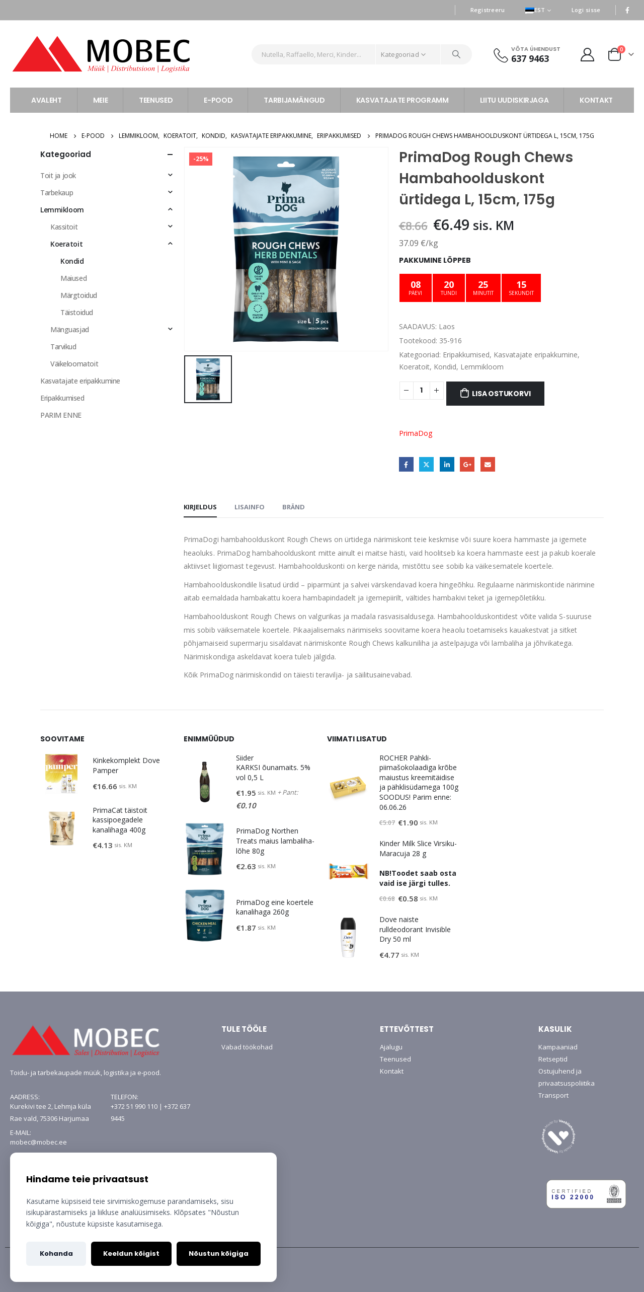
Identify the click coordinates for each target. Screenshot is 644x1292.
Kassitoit (63, 227)
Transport (553, 1095)
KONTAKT (596, 100)
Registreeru (487, 10)
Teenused (395, 1058)
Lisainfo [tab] (249, 506)
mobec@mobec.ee (38, 1142)
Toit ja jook (58, 175)
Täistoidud (76, 312)
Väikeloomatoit (74, 363)
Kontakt (392, 1071)
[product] (61, 774)
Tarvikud (63, 346)
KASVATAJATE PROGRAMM (402, 100)
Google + (467, 464)
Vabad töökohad (247, 1046)
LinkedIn (447, 464)
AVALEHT (46, 100)
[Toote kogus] (421, 391)
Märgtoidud (78, 295)
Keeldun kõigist (131, 1253)
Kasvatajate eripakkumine (536, 354)
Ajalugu (391, 1046)
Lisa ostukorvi (501, 394)
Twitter (426, 464)
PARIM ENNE (61, 415)
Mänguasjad (69, 329)
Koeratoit (414, 366)
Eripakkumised (466, 354)
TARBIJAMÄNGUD (294, 100)
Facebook (406, 464)
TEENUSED (156, 100)
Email (487, 464)
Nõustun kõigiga (219, 1253)
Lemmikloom (482, 366)
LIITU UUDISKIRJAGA (514, 100)
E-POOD (218, 100)
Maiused (73, 278)
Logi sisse (586, 10)
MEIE (100, 100)
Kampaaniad (558, 1046)
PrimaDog (415, 433)
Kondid (445, 366)
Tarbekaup (56, 192)
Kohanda (56, 1253)
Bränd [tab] (293, 506)
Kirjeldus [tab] (200, 506)
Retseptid (553, 1058)
